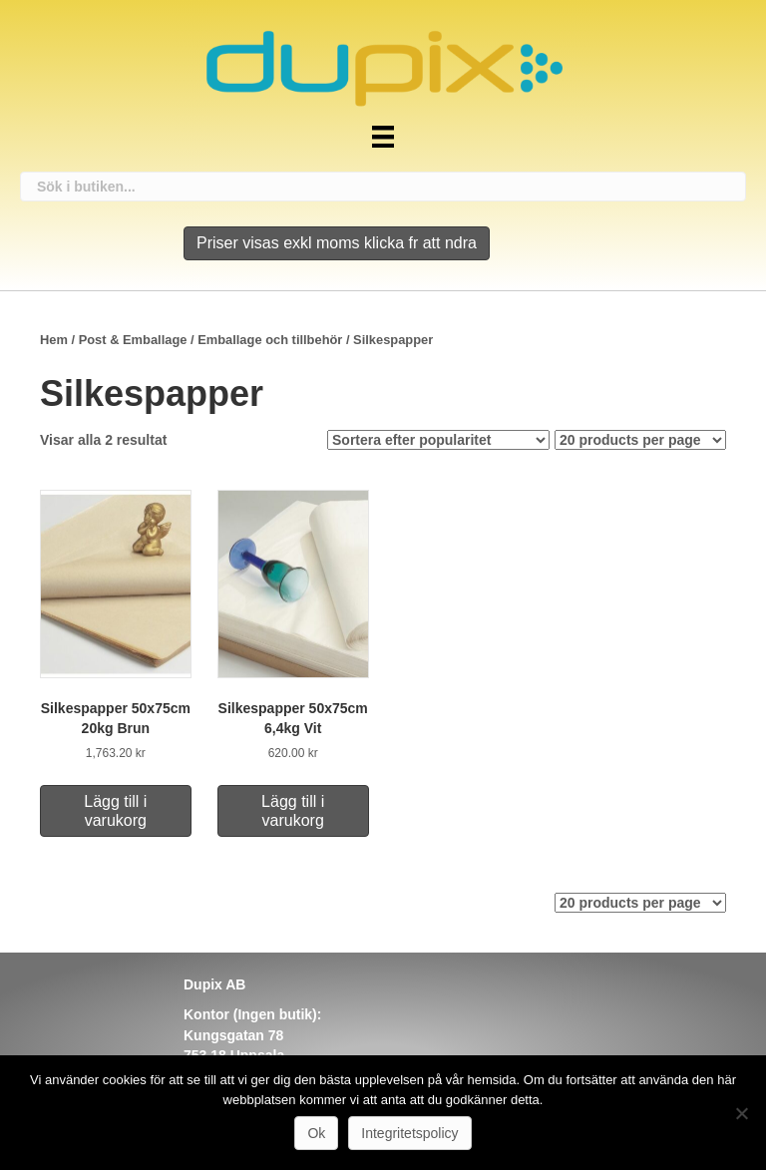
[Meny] (383, 137)
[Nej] (741, 1113)
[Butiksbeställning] (438, 440)
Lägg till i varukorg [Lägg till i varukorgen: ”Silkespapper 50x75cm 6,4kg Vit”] (292, 811)
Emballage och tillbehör (269, 339)
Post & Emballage (133, 339)
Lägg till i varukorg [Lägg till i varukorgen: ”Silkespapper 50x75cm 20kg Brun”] (115, 811)
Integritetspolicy (409, 1133)
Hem (54, 339)
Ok (316, 1133)
